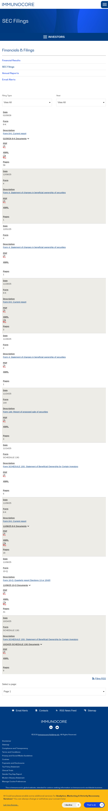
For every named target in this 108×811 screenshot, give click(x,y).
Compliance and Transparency (15, 748)
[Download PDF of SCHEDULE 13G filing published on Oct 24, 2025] (4, 652)
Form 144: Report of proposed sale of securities (25, 412)
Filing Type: (7, 95)
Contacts (41, 710)
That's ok (91, 805)
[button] (104, 4)
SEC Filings (8, 66)
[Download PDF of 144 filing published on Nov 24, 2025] (4, 421)
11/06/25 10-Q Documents (17, 585)
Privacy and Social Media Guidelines (17, 756)
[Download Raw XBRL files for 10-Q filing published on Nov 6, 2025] (4, 603)
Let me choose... (11, 805)
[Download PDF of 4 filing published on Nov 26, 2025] (4, 366)
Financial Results (11, 60)
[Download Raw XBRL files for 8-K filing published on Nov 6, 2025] (4, 544)
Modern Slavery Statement (13, 778)
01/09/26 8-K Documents (16, 138)
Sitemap (90, 710)
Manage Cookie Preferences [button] (14, 782)
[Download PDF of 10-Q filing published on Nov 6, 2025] (4, 593)
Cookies (5, 759)
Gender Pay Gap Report (12, 774)
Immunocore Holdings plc (48, 734)
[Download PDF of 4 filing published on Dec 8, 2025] (4, 201)
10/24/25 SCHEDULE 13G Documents (23, 644)
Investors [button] (54, 36)
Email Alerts (8, 79)
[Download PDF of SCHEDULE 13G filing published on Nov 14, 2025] (4, 475)
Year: (58, 95)
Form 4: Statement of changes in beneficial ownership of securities (34, 192)
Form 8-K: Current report (14, 133)
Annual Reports (10, 73)
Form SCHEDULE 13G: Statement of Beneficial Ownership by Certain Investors (40, 466)
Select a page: (9, 684)
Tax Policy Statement (10, 767)
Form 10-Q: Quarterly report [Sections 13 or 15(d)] (26, 580)
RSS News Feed (66, 710)
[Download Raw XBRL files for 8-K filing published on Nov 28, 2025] (4, 320)
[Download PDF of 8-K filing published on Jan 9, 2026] (4, 146)
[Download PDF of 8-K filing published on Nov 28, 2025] (4, 311)
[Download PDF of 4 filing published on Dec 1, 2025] (4, 256)
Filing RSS (99, 678)
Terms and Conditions (11, 752)
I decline (68, 805)
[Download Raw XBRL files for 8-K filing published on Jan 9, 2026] (4, 156)
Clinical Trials (7, 770)
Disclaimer (6, 741)
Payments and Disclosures (13, 763)
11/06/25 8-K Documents (16, 526)
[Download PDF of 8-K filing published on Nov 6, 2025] (4, 534)
